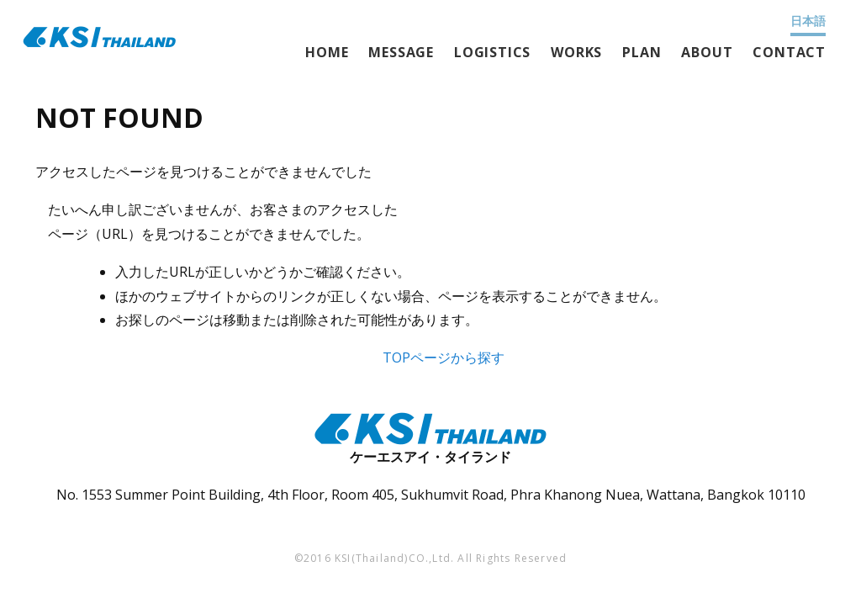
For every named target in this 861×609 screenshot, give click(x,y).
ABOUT (706, 52)
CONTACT (789, 52)
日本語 (808, 21)
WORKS (576, 52)
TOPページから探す (443, 357)
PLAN (641, 52)
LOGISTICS (492, 52)
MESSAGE (401, 52)
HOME (326, 52)
